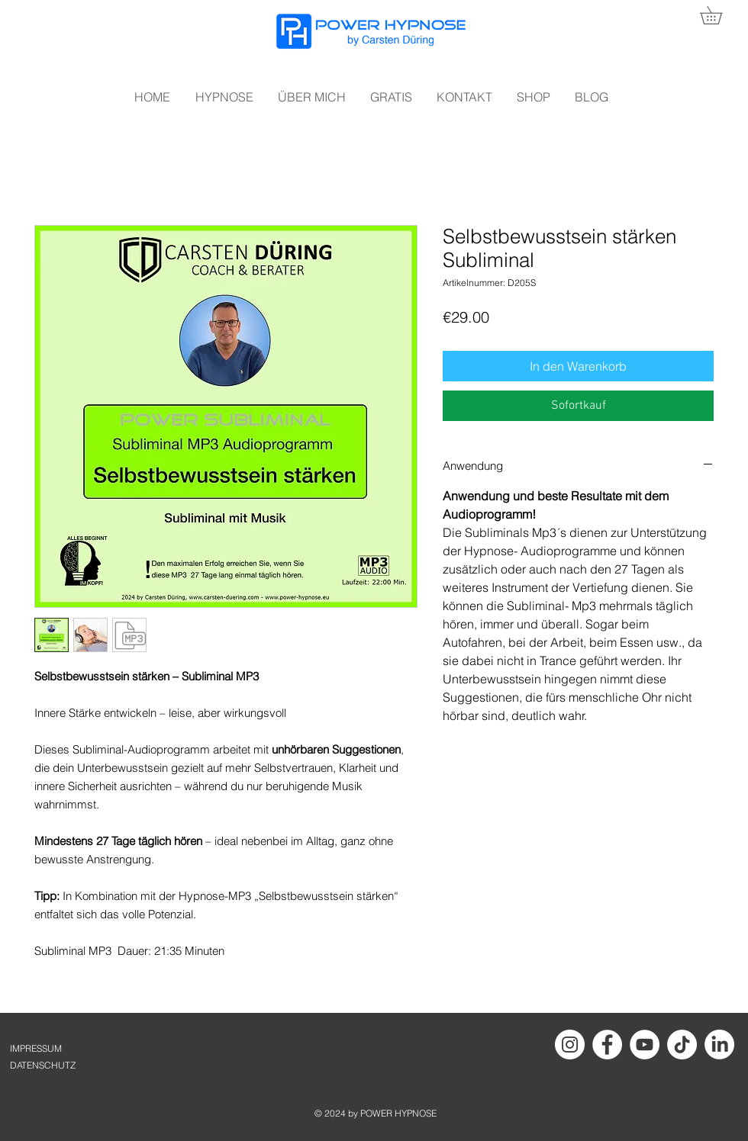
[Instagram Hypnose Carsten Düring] (570, 1044)
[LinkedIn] (719, 1044)
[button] (720, 15)
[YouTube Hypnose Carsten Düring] (644, 1044)
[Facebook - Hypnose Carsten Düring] (607, 1044)
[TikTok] (682, 1044)
